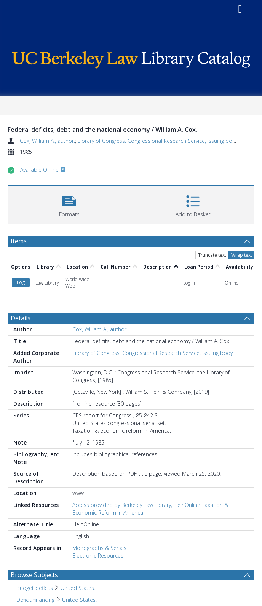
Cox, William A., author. (47, 140)
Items (19, 241)
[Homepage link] (131, 58)
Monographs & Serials (99, 548)
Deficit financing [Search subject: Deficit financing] (35, 599)
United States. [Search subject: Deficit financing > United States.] (79, 599)
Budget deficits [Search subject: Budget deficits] (34, 588)
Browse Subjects (34, 575)
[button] (69, 204)
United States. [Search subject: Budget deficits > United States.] (78, 588)
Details (20, 318)
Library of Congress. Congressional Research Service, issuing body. (158, 140)
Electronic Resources (97, 555)
